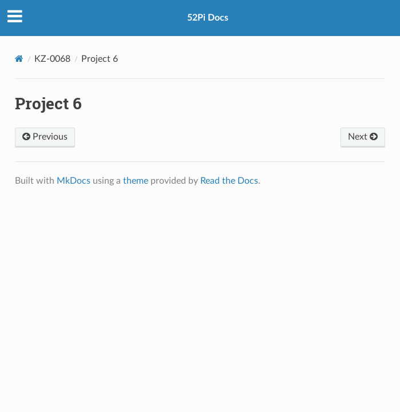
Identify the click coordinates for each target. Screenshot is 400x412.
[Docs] (19, 59)
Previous (45, 136)
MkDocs (73, 180)
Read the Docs (229, 180)
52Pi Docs (207, 17)
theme (135, 180)
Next (363, 136)
